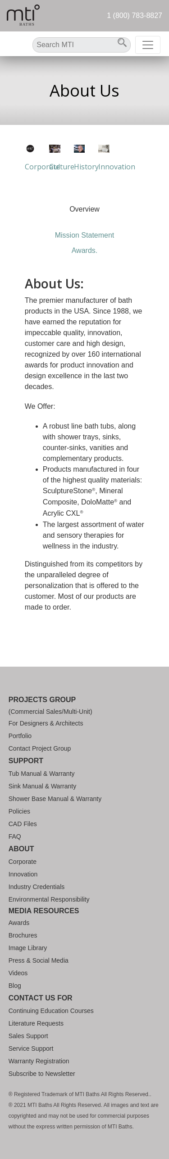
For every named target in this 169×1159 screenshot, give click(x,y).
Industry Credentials (37, 886)
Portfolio (20, 735)
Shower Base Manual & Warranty (55, 798)
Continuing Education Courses (51, 1010)
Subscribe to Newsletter (42, 1073)
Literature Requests (36, 1023)
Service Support (31, 1048)
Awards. (85, 250)
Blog (15, 985)
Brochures (23, 935)
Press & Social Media (39, 960)
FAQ (15, 836)
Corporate (23, 861)
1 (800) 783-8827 (134, 15)
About (21, 849)
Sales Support (28, 1036)
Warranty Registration (39, 1061)
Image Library (28, 947)
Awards (19, 922)
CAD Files (23, 823)
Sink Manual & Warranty (42, 786)
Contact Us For (41, 998)
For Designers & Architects (46, 723)
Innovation (23, 874)
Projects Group (42, 699)
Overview (84, 209)
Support (26, 761)
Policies (19, 811)
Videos (18, 973)
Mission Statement (84, 235)
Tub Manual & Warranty (42, 773)
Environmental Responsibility (49, 899)
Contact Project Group (40, 748)
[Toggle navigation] (147, 45)
